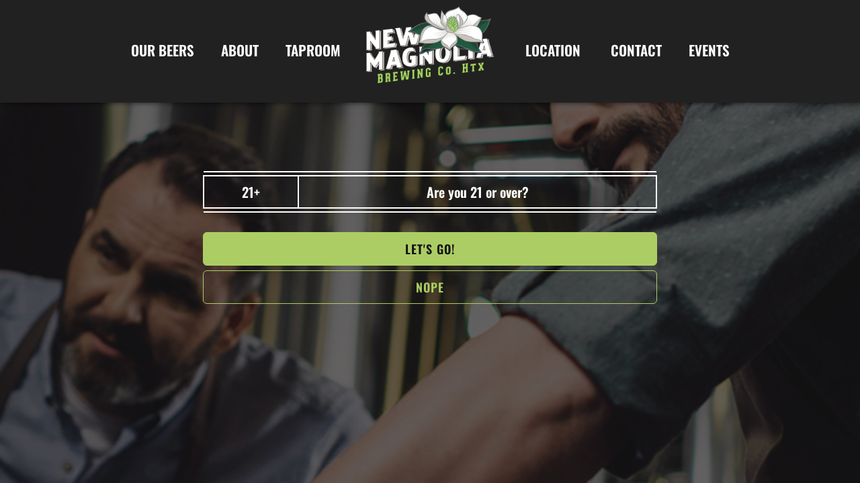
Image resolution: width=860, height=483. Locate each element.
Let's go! (430, 249)
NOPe (430, 287)
